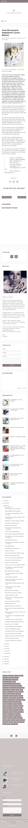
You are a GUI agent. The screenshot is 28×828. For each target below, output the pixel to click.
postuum (18, 714)
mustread (16, 710)
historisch (10, 704)
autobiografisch (11, 693)
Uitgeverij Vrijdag (20, 159)
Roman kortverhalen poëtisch (16, 687)
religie (9, 718)
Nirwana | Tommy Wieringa (11, 590)
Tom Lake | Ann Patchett (11, 525)
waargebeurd (6, 724)
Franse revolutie (7, 679)
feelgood (18, 699)
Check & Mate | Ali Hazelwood (12, 548)
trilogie (15, 722)
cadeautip (5, 695)
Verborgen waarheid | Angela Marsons (14, 534)
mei (6, 648)
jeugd (21, 706)
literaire (20, 708)
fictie (23, 699)
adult (4, 693)
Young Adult (11, 691)
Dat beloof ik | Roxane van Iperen (13, 640)
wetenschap (14, 724)
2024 (5, 503)
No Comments (5, 39)
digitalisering (12, 697)
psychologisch (17, 716)
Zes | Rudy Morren (9, 546)
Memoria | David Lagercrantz (12, 555)
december (8, 507)
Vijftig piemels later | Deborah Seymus (14, 635)
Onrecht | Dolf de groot (11, 540)
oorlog (4, 714)
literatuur (5, 710)
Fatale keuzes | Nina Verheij (17, 427)
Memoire (19, 685)
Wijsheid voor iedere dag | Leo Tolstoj (14, 520)
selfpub (13, 720)
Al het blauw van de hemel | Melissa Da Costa (17, 419)
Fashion (12, 677)
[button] (4, 1)
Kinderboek (6, 685)
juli (6, 644)
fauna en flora (11, 699)
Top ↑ (15, 825)
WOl (17, 689)
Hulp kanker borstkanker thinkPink (11, 683)
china (11, 695)
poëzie (10, 716)
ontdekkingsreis (19, 712)
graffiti (4, 704)
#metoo (5, 675)
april (6, 651)
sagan (4, 720)
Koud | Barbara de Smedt (11, 577)
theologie (5, 722)
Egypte (21, 675)
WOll (21, 689)
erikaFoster (20, 697)
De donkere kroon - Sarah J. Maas (13, 619)
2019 (5, 663)
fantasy (4, 699)
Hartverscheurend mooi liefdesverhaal (16, 474)
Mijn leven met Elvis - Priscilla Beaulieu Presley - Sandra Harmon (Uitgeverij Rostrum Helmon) (17, 448)
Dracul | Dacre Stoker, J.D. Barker (13, 592)
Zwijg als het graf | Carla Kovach (13, 606)
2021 (5, 659)
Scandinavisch (6, 689)
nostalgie (11, 712)
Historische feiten (7, 681)
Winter (4, 691)
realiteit (5, 718)
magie (10, 710)
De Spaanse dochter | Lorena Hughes (14, 631)
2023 (5, 505)
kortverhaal (10, 708)
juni (6, 646)
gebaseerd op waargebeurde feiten (12, 701)
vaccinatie (21, 722)
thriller (10, 722)
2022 (5, 656)
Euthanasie (5, 677)
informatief (15, 706)
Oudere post (22, 197)
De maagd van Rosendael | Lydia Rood (14, 621)
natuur (21, 710)
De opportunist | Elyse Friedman (13, 633)
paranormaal (11, 714)
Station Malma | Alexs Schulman (13, 511)
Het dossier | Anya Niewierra (12, 523)
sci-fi (8, 720)
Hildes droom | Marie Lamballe (18, 436)
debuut (20, 695)
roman (14, 718)
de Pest (15, 695)
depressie (5, 697)
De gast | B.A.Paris (9, 550)
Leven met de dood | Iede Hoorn (13, 560)
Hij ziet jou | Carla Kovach (11, 562)
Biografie (11, 675)
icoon (4, 706)
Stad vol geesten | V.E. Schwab (12, 601)
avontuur (18, 693)
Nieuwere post (7, 197)
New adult (5, 687)
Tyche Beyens (19, 157)
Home (11, 825)
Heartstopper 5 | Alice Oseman (12, 508)
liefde (15, 708)
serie (17, 720)
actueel (21, 691)
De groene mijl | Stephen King (12, 628)
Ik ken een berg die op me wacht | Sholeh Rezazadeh (13, 580)
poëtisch (5, 716)
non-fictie (5, 712)
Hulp (14, 681)
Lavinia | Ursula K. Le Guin (11, 595)
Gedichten (14, 679)
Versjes (13, 689)
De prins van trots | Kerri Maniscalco (14, 557)
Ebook (16, 675)
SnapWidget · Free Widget (21, 388)
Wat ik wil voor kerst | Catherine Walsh (15, 565)
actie (16, 691)
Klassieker (12, 685)
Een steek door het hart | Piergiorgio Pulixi (16, 465)
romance (20, 718)
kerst (4, 708)
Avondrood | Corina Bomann (12, 531)
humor (19, 704)
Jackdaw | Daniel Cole (10, 603)
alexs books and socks (11, 38)
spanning (22, 720)
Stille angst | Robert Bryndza (12, 571)
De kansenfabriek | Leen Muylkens (13, 626)
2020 (5, 661)
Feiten (16, 677)
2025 (5, 500)
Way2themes (13, 821)
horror (15, 704)
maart (7, 653)
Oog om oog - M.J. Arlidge (11, 624)
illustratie (9, 706)
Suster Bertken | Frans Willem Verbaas (14, 553)
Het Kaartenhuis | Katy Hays (12, 638)
